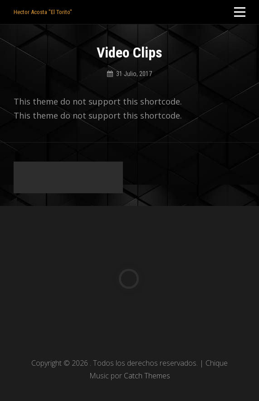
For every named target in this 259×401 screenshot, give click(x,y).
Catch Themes (147, 376)
